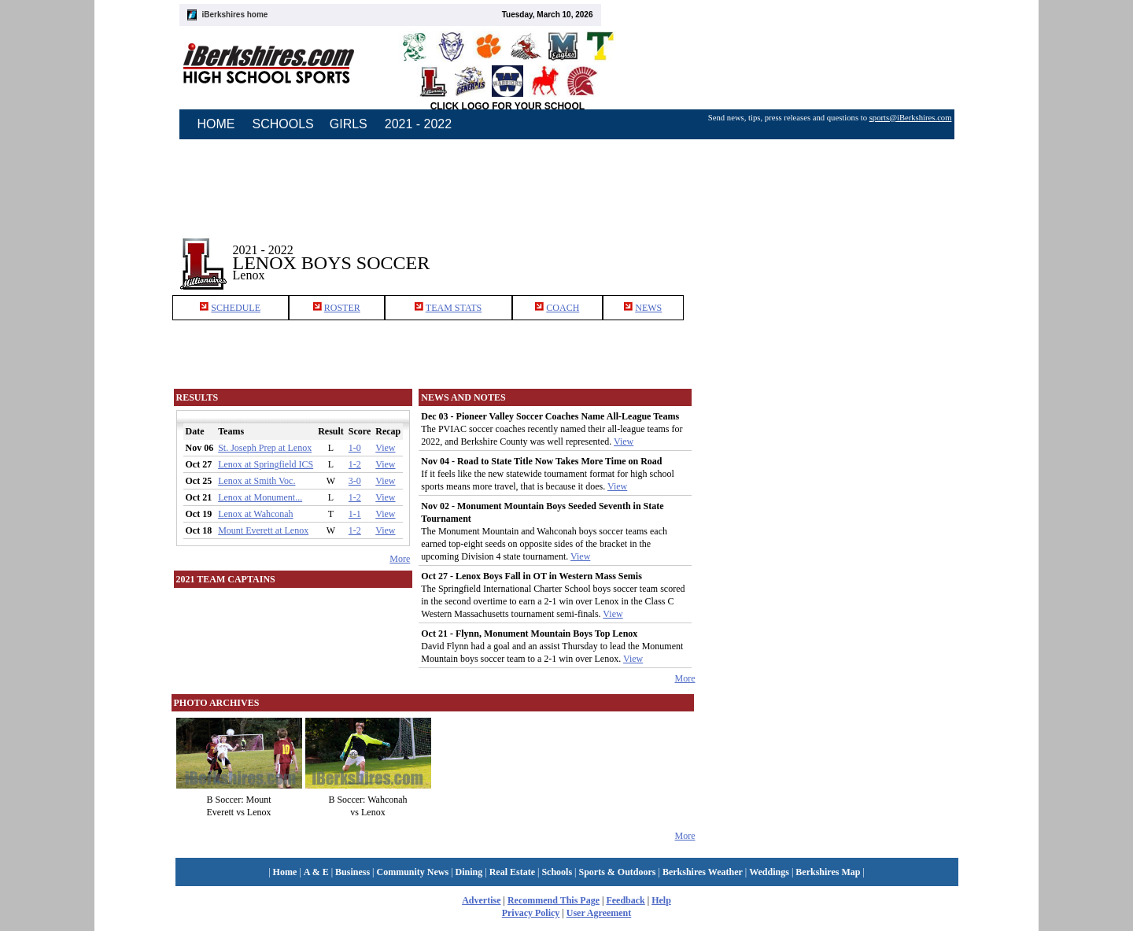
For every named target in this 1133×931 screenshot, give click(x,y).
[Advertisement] (829, 251)
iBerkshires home (235, 14)
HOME (216, 124)
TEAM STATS (454, 307)
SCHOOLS (283, 124)
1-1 (355, 513)
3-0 (355, 480)
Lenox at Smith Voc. (256, 480)
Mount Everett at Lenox (263, 530)
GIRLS (348, 124)
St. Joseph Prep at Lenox (265, 447)
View (385, 447)
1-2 (355, 464)
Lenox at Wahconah (255, 513)
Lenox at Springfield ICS (265, 464)
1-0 (355, 447)
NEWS (648, 307)
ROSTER (342, 307)
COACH (562, 307)
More (399, 558)
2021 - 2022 (418, 124)
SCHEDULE (235, 307)
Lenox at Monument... (260, 497)
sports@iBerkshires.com (910, 117)
